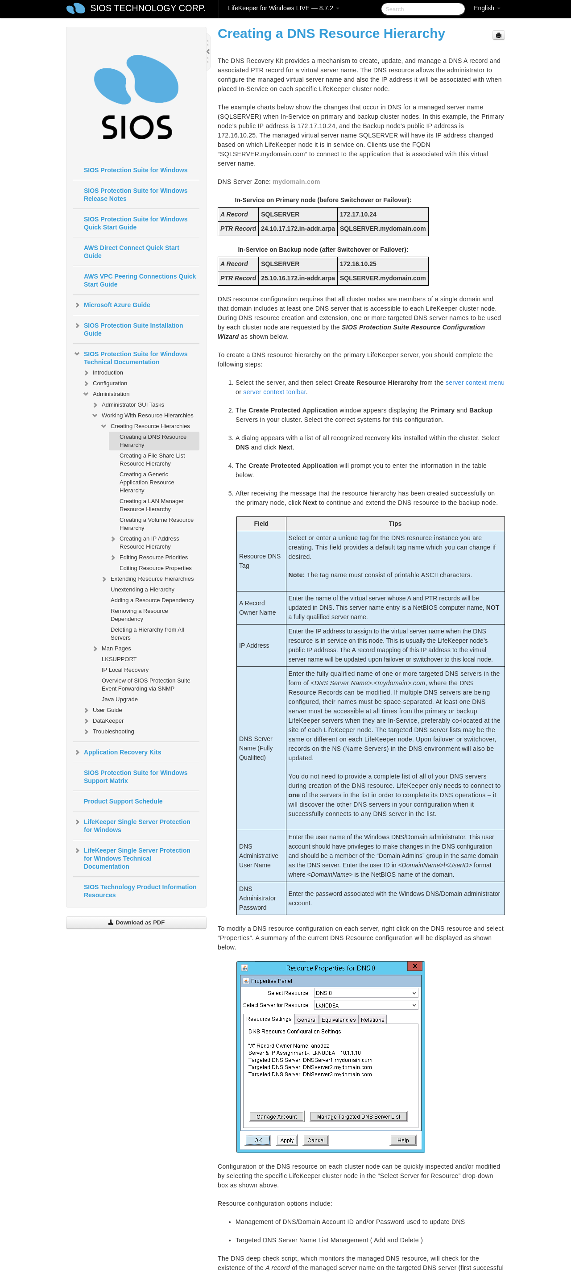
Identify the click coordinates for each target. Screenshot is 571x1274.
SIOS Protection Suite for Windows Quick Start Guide (135, 223)
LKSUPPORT (119, 659)
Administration (105, 394)
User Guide (102, 710)
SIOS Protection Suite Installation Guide (128, 328)
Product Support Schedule (123, 801)
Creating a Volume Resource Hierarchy (157, 523)
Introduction (102, 372)
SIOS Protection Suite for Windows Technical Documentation (130, 357)
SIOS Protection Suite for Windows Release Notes (135, 194)
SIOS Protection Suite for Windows (135, 170)
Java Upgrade (120, 699)
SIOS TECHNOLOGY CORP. (148, 8)
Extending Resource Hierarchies (147, 579)
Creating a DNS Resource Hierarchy (153, 440)
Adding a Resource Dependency (152, 600)
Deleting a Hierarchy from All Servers (147, 633)
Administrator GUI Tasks (127, 405)
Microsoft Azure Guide (111, 305)
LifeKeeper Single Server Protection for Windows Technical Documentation (131, 857)
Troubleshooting (108, 731)
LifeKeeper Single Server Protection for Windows (131, 824)
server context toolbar (274, 392)
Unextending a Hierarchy (142, 589)
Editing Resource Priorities (148, 557)
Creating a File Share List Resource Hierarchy (152, 459)
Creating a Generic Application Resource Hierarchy (147, 482)
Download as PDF (136, 922)
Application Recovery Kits (117, 752)
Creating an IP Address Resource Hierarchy (144, 541)
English (487, 8)
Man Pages (111, 648)
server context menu (475, 382)
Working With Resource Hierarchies (142, 415)
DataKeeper (103, 721)
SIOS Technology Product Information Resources (140, 891)
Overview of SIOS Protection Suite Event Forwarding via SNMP (146, 684)
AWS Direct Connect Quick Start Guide (131, 251)
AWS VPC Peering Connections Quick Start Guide (140, 280)
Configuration (104, 383)
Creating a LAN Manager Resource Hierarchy (152, 505)
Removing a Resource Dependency (139, 615)
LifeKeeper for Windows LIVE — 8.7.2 (283, 8)
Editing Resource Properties (156, 568)
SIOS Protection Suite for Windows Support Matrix (135, 776)
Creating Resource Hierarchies (145, 426)
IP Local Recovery (125, 669)
